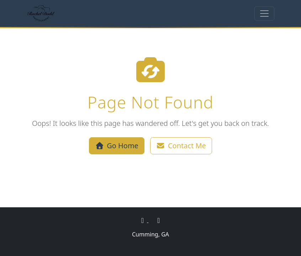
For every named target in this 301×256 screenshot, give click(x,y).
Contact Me (181, 145)
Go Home (116, 145)
